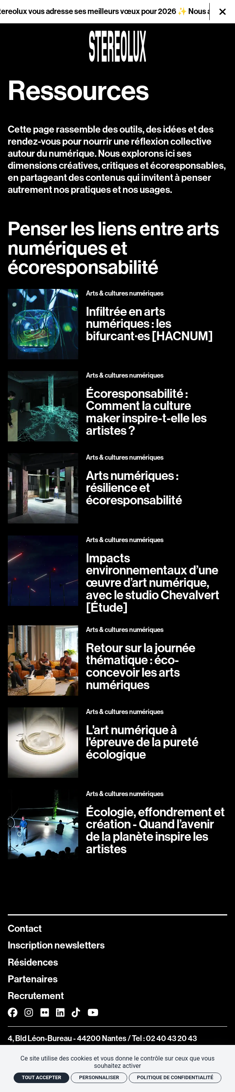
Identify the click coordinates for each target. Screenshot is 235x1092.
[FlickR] (44, 1013)
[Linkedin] (60, 1013)
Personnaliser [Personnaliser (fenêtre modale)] (99, 1077)
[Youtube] (93, 1013)
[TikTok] (76, 1013)
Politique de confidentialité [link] (175, 1077)
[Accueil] (117, 46)
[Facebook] (13, 1013)
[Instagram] (29, 1013)
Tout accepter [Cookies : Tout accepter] (41, 1077)
